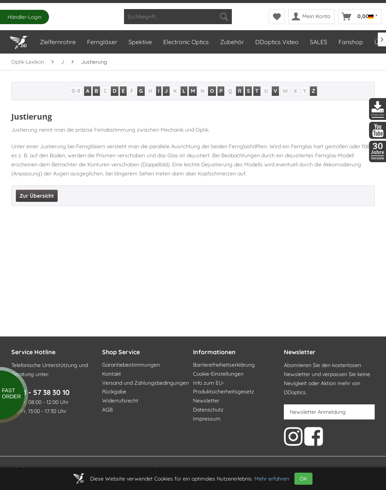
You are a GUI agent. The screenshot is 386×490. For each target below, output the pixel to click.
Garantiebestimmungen (131, 364)
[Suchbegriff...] (178, 16)
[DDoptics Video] (276, 42)
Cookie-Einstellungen (218, 373)
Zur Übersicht (37, 195)
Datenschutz (208, 409)
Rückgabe (114, 391)
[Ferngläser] (102, 42)
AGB (107, 409)
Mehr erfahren (271, 478)
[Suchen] (224, 16)
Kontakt (111, 373)
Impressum (207, 418)
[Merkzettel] (277, 16)
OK (303, 478)
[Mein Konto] (311, 16)
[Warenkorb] (359, 16)
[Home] (19, 40)
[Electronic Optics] (185, 42)
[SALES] (318, 42)
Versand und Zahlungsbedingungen (145, 382)
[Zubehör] (231, 42)
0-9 (76, 91)
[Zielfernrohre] (57, 42)
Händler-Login (24, 17)
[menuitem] (178, 16)
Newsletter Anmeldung (318, 412)
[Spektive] (140, 42)
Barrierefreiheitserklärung (224, 364)
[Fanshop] (350, 42)
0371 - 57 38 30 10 (40, 392)
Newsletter (206, 400)
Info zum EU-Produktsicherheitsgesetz (223, 387)
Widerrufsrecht (120, 400)
